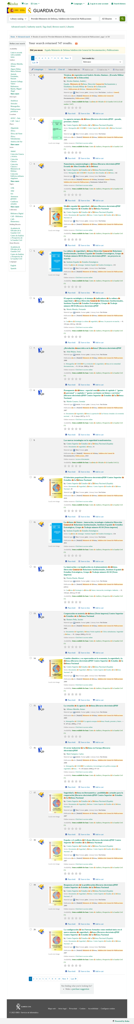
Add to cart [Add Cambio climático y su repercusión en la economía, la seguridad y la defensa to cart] (98, 700)
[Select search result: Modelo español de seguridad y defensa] (31, 206)
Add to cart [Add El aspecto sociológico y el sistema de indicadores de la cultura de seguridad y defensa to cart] (98, 343)
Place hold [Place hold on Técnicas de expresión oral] (70, 114)
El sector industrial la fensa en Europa (87, 749)
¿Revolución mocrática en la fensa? (92, 348)
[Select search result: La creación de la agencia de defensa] (31, 705)
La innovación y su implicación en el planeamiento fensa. (94, 571)
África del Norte (16, 134)
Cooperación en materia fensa (93, 614)
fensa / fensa (84, 89)
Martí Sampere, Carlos (75, 754)
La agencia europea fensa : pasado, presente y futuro (92, 120)
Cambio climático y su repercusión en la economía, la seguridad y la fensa (93, 660)
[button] (24, 3)
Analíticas (14, 101)
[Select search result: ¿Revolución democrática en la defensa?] (31, 348)
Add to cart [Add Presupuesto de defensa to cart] (98, 435)
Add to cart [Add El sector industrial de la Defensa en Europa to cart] (98, 787)
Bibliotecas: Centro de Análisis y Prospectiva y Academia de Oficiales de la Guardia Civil (13, 3)
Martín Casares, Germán (75, 401)
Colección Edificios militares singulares (17, 176)
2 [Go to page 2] (35, 58)
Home (13, 37)
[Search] (122, 18)
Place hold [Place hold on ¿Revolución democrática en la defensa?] (70, 385)
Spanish (13, 268)
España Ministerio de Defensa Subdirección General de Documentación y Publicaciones (82, 50)
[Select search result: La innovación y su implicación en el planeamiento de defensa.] (31, 566)
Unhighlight (37, 69)
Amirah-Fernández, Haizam (14, 76)
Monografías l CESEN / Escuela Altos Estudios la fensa (91, 173)
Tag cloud (47, 27)
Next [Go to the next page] (68, 58)
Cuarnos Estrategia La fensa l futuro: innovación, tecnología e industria (92, 590)
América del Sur (16, 142)
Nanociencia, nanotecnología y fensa (92, 165)
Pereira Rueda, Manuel (75, 578)
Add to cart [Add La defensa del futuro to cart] (98, 561)
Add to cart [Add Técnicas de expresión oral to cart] (98, 114)
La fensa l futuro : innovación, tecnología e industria (93, 524)
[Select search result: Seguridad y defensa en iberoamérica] (31, 792)
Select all (52, 69)
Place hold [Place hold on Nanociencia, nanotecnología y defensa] (70, 201)
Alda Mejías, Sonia (73, 352)
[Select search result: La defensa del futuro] (31, 522)
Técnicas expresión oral (94, 76)
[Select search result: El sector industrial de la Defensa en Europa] (31, 747)
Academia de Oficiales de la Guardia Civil (16, 230)
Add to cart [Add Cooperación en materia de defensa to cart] (98, 653)
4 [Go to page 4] (42, 58)
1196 (12, 188)
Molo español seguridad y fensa (92, 207)
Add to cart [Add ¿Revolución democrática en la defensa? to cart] (98, 385)
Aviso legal (62, 1009)
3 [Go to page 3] (39, 58)
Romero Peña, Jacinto (74, 619)
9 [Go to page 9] (58, 58)
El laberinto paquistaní (94, 478)
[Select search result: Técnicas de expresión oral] (31, 75)
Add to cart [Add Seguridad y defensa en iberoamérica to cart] (98, 834)
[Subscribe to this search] (76, 43)
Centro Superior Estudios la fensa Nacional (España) (89, 125)
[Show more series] (15, 181)
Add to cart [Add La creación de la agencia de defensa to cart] (98, 742)
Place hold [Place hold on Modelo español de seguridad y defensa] (70, 245)
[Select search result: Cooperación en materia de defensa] (31, 613)
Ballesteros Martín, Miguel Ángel (16, 88)
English (13, 266)
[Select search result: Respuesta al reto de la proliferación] (31, 884)
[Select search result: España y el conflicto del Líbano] (31, 840)
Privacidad (73, 1009)
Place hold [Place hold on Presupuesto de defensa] (70, 435)
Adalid (13, 151)
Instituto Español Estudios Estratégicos (82, 262)
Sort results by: (88, 58)
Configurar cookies (108, 1009)
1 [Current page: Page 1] (32, 58)
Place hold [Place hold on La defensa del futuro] (70, 561)
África (13, 131)
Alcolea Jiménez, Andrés (75, 81)
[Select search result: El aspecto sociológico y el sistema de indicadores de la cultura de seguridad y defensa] (31, 298)
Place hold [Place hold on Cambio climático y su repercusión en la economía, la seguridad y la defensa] (70, 700)
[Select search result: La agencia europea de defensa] (31, 119)
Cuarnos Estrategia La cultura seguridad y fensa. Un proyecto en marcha (92, 321)
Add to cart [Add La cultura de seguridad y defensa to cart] (98, 293)
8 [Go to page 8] (54, 58)
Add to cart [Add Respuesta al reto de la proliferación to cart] (98, 924)
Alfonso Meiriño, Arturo (75, 709)
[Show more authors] (15, 94)
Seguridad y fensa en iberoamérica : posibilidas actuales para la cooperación (93, 795)
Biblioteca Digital (17, 214)
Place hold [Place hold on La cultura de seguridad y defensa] (70, 293)
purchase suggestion (80, 989)
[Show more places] (15, 145)
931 (12, 194)
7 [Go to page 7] (51, 58)
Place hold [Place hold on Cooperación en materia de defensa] (70, 653)
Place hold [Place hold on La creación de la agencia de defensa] (70, 742)
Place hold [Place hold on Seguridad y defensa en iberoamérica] (70, 834)
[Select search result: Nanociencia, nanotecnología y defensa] (31, 163)
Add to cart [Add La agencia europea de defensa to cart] (98, 158)
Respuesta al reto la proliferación (91, 886)
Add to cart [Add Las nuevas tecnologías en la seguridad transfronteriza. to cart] (98, 472)
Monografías (15, 106)
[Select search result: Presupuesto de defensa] (31, 390)
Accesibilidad (93, 1009)
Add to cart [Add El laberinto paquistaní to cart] (98, 517)
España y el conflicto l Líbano (92, 841)
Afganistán (14, 128)
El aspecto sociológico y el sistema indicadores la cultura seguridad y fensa (93, 302)
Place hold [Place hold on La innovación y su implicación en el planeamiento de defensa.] (70, 608)
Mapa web (52, 1009)
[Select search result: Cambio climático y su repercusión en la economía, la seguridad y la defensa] (31, 658)
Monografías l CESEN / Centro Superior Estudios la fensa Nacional (95, 128)
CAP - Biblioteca (17, 216)
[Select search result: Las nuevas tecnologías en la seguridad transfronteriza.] (31, 440)
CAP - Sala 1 (15, 121)
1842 (12, 191)
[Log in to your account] (97, 3)
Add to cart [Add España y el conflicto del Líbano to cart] (98, 879)
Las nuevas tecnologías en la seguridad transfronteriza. (87, 440)
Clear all (61, 69)
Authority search (34, 27)
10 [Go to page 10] (62, 58)
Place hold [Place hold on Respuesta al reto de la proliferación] (70, 924)
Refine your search (17, 43)
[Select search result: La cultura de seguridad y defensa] (31, 251)
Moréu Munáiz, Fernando (76, 309)
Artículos (14, 104)
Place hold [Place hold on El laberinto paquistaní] (70, 517)
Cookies (83, 1009)
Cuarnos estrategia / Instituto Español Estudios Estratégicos (90, 265)
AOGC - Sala (15, 118)
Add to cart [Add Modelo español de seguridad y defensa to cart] (98, 245)
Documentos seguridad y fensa (80, 447)
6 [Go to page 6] (48, 58)
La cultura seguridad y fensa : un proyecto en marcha (93, 255)
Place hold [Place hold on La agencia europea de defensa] (70, 158)
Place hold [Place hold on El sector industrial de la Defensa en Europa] (70, 787)
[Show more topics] (15, 207)
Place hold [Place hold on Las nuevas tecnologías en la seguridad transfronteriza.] (70, 472)
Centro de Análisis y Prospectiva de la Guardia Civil (17, 238)
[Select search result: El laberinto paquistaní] (31, 477)
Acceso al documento (82, 459)
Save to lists (84, 114)
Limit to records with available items (16, 55)
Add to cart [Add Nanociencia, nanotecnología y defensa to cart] (98, 201)
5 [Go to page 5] (45, 58)
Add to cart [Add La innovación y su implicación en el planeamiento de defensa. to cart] (98, 608)
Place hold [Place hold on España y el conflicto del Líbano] (70, 879)
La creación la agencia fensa (91, 705)
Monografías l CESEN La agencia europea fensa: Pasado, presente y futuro (93, 721)
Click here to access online (84, 143)
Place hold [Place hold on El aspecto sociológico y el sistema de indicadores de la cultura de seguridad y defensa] (70, 343)
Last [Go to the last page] (35, 63)
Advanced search (18, 27)
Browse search (59, 27)
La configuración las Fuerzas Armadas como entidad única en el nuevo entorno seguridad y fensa (93, 932)
